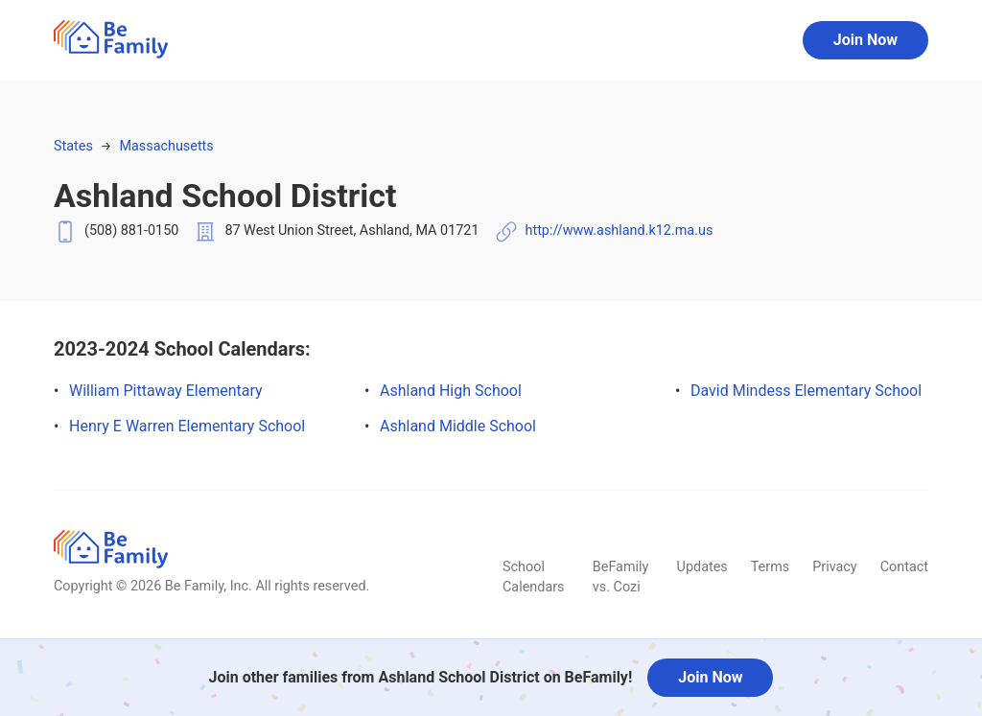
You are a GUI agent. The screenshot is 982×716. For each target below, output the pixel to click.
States (73, 146)
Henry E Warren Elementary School (187, 426)
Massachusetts (166, 146)
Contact (904, 567)
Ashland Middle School (458, 426)
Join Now (865, 40)
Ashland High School (451, 390)
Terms (770, 567)
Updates (702, 567)
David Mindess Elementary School (806, 390)
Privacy (834, 567)
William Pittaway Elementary (166, 390)
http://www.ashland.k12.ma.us (619, 230)
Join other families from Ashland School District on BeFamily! (421, 677)
